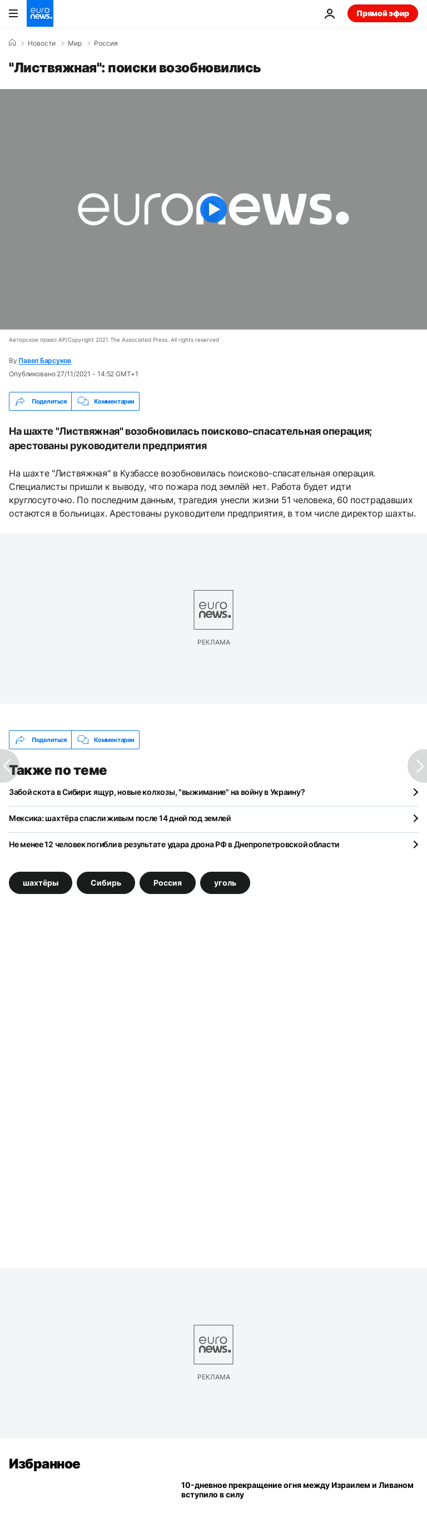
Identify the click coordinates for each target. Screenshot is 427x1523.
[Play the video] (213, 209)
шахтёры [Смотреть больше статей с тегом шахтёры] (40, 882)
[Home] (12, 43)
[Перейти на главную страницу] (40, 13)
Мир (75, 43)
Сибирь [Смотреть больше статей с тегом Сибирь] (106, 882)
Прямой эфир (382, 13)
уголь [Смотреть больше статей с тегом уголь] (225, 882)
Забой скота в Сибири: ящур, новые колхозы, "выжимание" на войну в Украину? (157, 792)
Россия (106, 43)
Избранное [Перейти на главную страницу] (45, 1464)
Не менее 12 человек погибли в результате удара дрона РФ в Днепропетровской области (174, 844)
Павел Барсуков (44, 360)
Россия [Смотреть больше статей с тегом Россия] (167, 882)
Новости (42, 43)
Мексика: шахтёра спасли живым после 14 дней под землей (120, 818)
